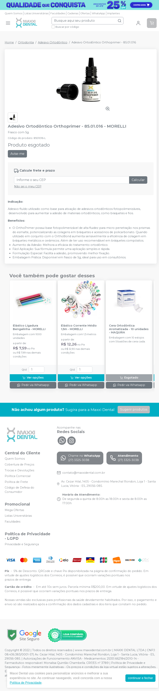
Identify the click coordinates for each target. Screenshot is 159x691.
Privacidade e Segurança (22, 544)
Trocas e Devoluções (19, 470)
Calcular (138, 180)
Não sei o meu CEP (27, 186)
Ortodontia (26, 42)
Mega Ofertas (14, 510)
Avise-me (17, 154)
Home (9, 42)
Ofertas (85, 13)
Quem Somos (13, 13)
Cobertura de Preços (19, 464)
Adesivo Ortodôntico (52, 42)
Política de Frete (16, 482)
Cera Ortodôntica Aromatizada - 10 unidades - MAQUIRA (128, 329)
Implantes (113, 13)
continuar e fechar (140, 678)
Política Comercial (17, 476)
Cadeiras (72, 13)
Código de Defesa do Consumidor (19, 490)
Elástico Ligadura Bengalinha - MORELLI (29, 327)
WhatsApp (98, 13)
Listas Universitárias (36, 13)
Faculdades (57, 13)
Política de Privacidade (26, 682)
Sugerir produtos (133, 409)
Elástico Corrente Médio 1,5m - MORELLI (79, 327)
